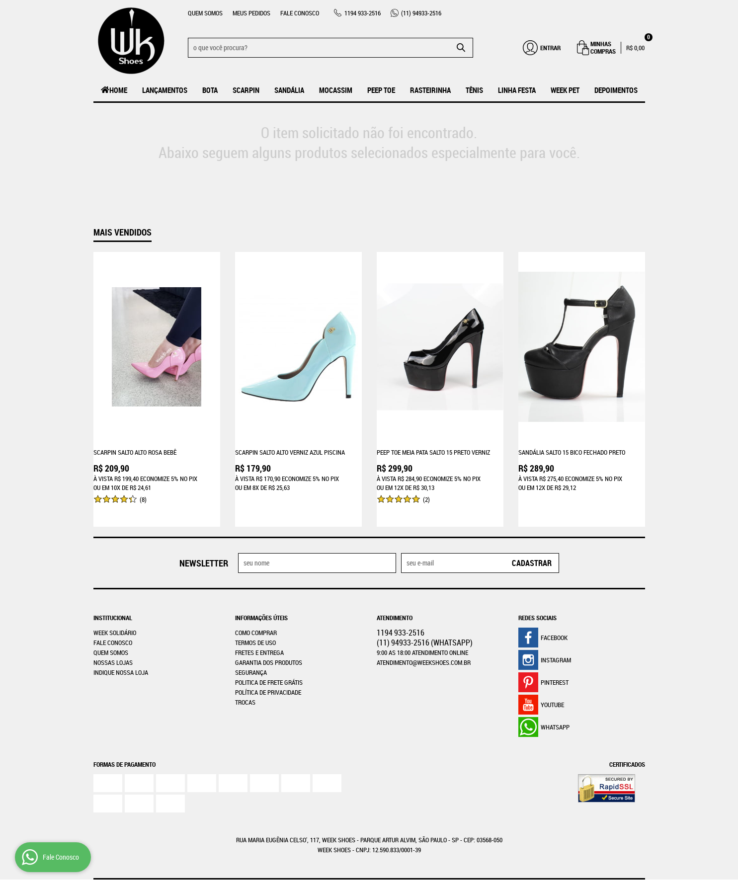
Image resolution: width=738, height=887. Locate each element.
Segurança (251, 649)
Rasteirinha (430, 90)
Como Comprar (256, 610)
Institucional (112, 595)
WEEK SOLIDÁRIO (114, 610)
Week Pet (565, 90)
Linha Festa (517, 90)
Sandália (289, 90)
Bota (210, 90)
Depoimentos (616, 90)
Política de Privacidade (268, 669)
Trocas (245, 679)
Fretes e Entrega (259, 630)
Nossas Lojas (113, 640)
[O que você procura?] (460, 48)
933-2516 (362, 12)
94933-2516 (421, 12)
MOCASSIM (335, 90)
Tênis (474, 90)
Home (118, 90)
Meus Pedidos (251, 12)
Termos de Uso (255, 620)
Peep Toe (381, 90)
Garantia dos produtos (268, 640)
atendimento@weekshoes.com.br (424, 640)
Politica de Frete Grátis (269, 659)
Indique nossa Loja (120, 649)
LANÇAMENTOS (164, 90)
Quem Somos (205, 12)
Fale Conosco (299, 12)
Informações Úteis (261, 595)
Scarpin (246, 90)
